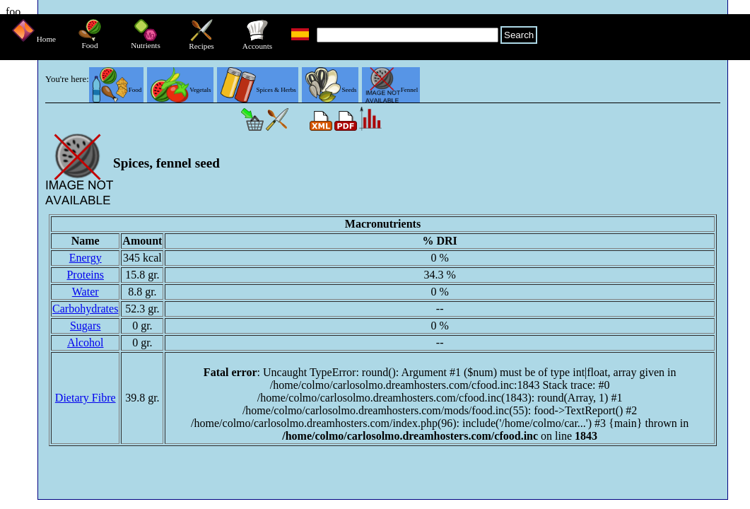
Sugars (85, 326)
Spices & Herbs (258, 89)
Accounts (257, 42)
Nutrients (145, 41)
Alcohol (85, 343)
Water (85, 292)
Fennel (391, 89)
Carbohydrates (85, 309)
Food (89, 41)
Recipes (201, 42)
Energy (85, 258)
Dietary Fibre (85, 398)
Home (34, 39)
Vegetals (181, 89)
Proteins (84, 275)
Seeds (331, 89)
